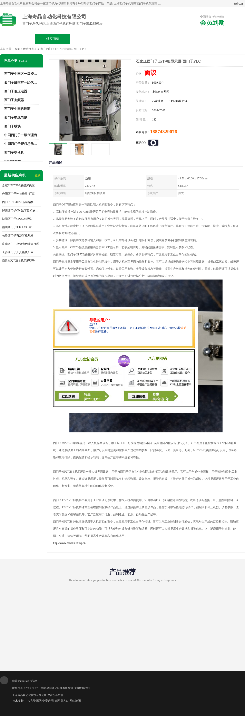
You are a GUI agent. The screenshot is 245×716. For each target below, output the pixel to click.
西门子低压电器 (15, 91)
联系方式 (227, 39)
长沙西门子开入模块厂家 (17, 252)
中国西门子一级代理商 (20, 135)
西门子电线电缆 (15, 117)
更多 (38, 175)
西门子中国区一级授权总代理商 (27, 73)
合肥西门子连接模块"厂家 (18, 193)
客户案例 (192, 39)
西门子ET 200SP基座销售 (18, 202)
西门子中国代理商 (17, 108)
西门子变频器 (14, 100)
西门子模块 (12, 126)
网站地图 (75, 700)
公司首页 (17, 39)
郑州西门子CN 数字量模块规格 (21, 210)
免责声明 (48, 700)
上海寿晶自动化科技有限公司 (56, 687)
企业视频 (87, 39)
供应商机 (52, 39)
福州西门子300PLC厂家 (17, 227)
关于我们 (122, 39)
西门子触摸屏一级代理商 (22, 82)
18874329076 (163, 131)
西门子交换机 (14, 152)
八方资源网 (34, 700)
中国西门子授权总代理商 (22, 144)
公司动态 (157, 39)
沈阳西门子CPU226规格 (17, 218)
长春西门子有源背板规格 (17, 235)
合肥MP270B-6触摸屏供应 (18, 185)
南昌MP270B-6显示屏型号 (18, 260)
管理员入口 (62, 700)
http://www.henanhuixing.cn (69, 543)
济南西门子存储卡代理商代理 (20, 243)
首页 (17, 49)
